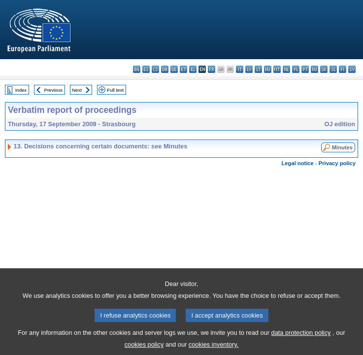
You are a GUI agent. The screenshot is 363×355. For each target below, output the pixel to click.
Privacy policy (337, 163)
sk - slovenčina (324, 69)
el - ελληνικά (193, 69)
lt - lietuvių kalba (258, 69)
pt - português (305, 69)
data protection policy (301, 338)
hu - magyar (267, 69)
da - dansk (164, 69)
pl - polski (295, 69)
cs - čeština (155, 69)
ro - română (314, 69)
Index (21, 90)
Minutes (342, 147)
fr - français (211, 69)
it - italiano (239, 69)
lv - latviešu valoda (249, 69)
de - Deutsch (174, 69)
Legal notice (298, 163)
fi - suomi (342, 69)
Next (77, 90)
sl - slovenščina (333, 69)
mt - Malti (277, 69)
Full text (115, 90)
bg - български (136, 69)
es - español (146, 69)
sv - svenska (352, 69)
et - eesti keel (183, 69)
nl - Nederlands (286, 69)
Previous (53, 90)
